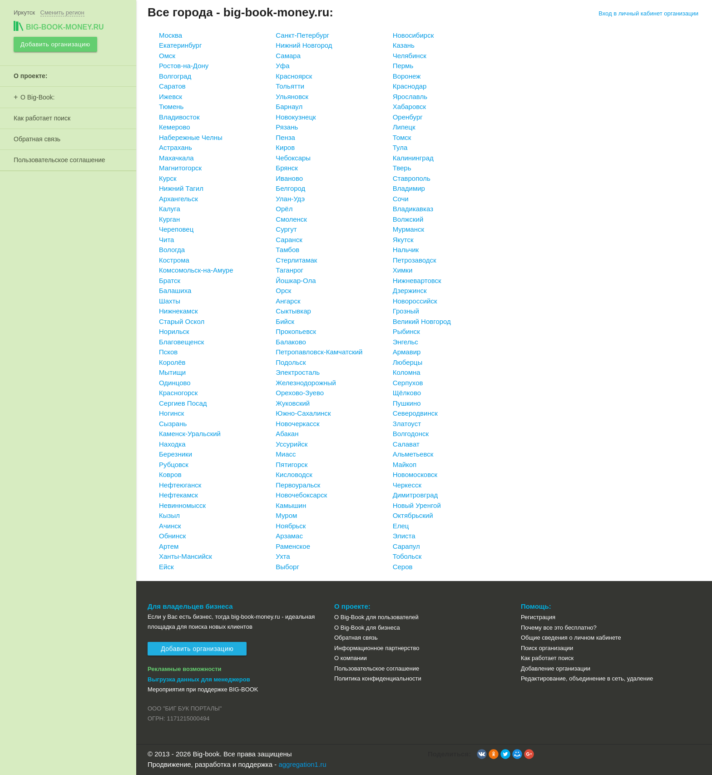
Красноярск (294, 76)
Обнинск (172, 536)
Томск (402, 137)
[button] (482, 754)
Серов (403, 567)
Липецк (404, 127)
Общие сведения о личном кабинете (571, 637)
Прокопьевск (296, 331)
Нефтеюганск (180, 485)
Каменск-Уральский (190, 433)
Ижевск (170, 96)
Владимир (409, 188)
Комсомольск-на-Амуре (196, 270)
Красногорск (178, 393)
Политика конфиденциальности (377, 678)
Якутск (403, 239)
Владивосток (179, 117)
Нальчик (406, 249)
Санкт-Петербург (302, 35)
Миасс (286, 454)
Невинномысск (182, 505)
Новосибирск (413, 35)
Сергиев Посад (183, 403)
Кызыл (169, 515)
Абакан (287, 433)
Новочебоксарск (301, 495)
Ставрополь (411, 178)
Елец (401, 526)
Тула (400, 147)
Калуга (169, 209)
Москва (170, 35)
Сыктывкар (293, 311)
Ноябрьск (291, 526)
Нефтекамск (178, 495)
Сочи (401, 199)
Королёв (172, 362)
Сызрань (173, 423)
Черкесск (407, 485)
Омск (167, 56)
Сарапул (406, 546)
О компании (350, 658)
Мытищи (172, 372)
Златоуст (407, 423)
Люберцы (408, 362)
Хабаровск (409, 106)
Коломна (406, 372)
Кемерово (174, 127)
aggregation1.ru (302, 764)
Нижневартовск (417, 280)
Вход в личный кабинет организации (648, 13)
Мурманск (408, 229)
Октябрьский (413, 515)
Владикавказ (413, 209)
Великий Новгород (422, 321)
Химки (403, 270)
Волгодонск (411, 433)
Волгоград (175, 76)
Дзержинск (410, 290)
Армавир (407, 352)
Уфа (282, 66)
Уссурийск (291, 444)
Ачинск (170, 526)
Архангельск (178, 199)
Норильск (174, 331)
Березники (175, 454)
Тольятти (290, 86)
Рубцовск (173, 464)
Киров (285, 147)
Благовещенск (181, 342)
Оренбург (408, 117)
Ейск (166, 567)
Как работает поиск (42, 116)
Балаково (291, 342)
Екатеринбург (180, 45)
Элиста (404, 536)
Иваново (289, 178)
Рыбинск (406, 331)
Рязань (287, 127)
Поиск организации (547, 648)
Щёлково (407, 393)
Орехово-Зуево (300, 393)
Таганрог (289, 270)
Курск (167, 178)
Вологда (172, 249)
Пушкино (407, 403)
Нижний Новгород (304, 45)
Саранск (289, 239)
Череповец (176, 229)
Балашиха (175, 290)
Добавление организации (555, 668)
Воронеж (407, 76)
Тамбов (287, 249)
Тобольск (407, 556)
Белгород (290, 188)
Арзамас (289, 536)
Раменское (293, 546)
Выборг (287, 567)
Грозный (406, 311)
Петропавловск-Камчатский (319, 352)
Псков (168, 352)
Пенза (285, 137)
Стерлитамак (296, 260)
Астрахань (175, 147)
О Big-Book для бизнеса (367, 627)
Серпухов (408, 383)
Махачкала (176, 158)
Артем (168, 546)
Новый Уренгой (417, 505)
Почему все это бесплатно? (559, 627)
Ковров (170, 474)
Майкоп (405, 464)
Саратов (172, 86)
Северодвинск (415, 413)
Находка (172, 444)
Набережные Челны (190, 137)
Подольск (291, 362)
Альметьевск (413, 454)
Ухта (283, 556)
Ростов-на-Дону (183, 66)
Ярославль (410, 96)
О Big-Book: (37, 95)
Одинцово (175, 383)
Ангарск (288, 301)
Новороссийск (415, 301)
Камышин (291, 505)
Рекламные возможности (185, 669)
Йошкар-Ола (296, 280)
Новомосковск (415, 474)
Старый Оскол (181, 321)
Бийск (285, 321)
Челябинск (409, 56)
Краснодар (410, 86)
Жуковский (293, 403)
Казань (404, 45)
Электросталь (298, 372)
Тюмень (171, 106)
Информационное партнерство (376, 648)
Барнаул (289, 106)
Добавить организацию (54, 43)
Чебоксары (293, 158)
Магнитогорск (180, 168)
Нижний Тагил (181, 188)
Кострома (174, 260)
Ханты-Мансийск (185, 556)
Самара (288, 56)
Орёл (284, 209)
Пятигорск (291, 464)
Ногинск (171, 413)
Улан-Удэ (290, 199)
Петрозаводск (414, 260)
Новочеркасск (297, 423)
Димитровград (415, 495)
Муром (286, 515)
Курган (169, 219)
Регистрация (538, 617)
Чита (166, 239)
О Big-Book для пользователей (376, 617)
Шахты (169, 301)
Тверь (402, 168)
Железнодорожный (306, 383)
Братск (169, 280)
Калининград (413, 158)
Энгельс (405, 342)
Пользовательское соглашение (59, 158)
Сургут (286, 229)
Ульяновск (292, 96)
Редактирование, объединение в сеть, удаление (587, 678)
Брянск (287, 168)
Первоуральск (298, 485)
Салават (406, 444)
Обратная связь (37, 137)
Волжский (408, 219)
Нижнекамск (178, 311)
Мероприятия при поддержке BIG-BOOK (203, 689)
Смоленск (291, 219)
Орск (283, 290)
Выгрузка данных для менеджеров (199, 679)
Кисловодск (294, 474)
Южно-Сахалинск (303, 413)
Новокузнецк (296, 117)
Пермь (403, 66)
